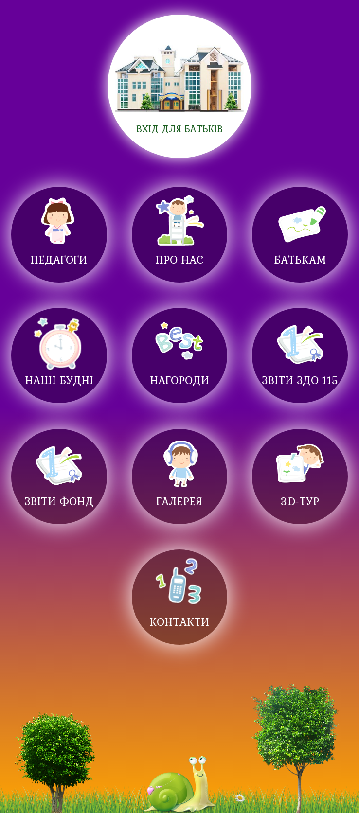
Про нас (179, 259)
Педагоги (59, 259)
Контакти (179, 621)
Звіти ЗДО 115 (300, 380)
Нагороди (179, 380)
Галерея (179, 501)
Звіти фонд (58, 501)
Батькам (300, 259)
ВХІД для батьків (179, 128)
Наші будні (59, 380)
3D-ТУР (300, 501)
